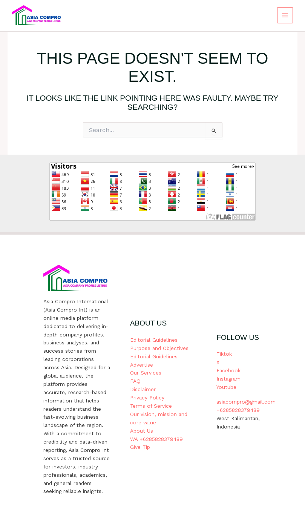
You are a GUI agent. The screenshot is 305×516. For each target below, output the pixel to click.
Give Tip (140, 447)
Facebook (228, 370)
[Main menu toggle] (285, 15)
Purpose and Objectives (159, 348)
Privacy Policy (147, 398)
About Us (141, 431)
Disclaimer (143, 389)
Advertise (141, 365)
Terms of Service (151, 406)
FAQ (135, 381)
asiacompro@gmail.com (246, 402)
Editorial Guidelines (154, 340)
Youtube (226, 387)
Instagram (228, 379)
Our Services (145, 373)
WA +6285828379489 (156, 439)
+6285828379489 (238, 410)
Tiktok (224, 354)
